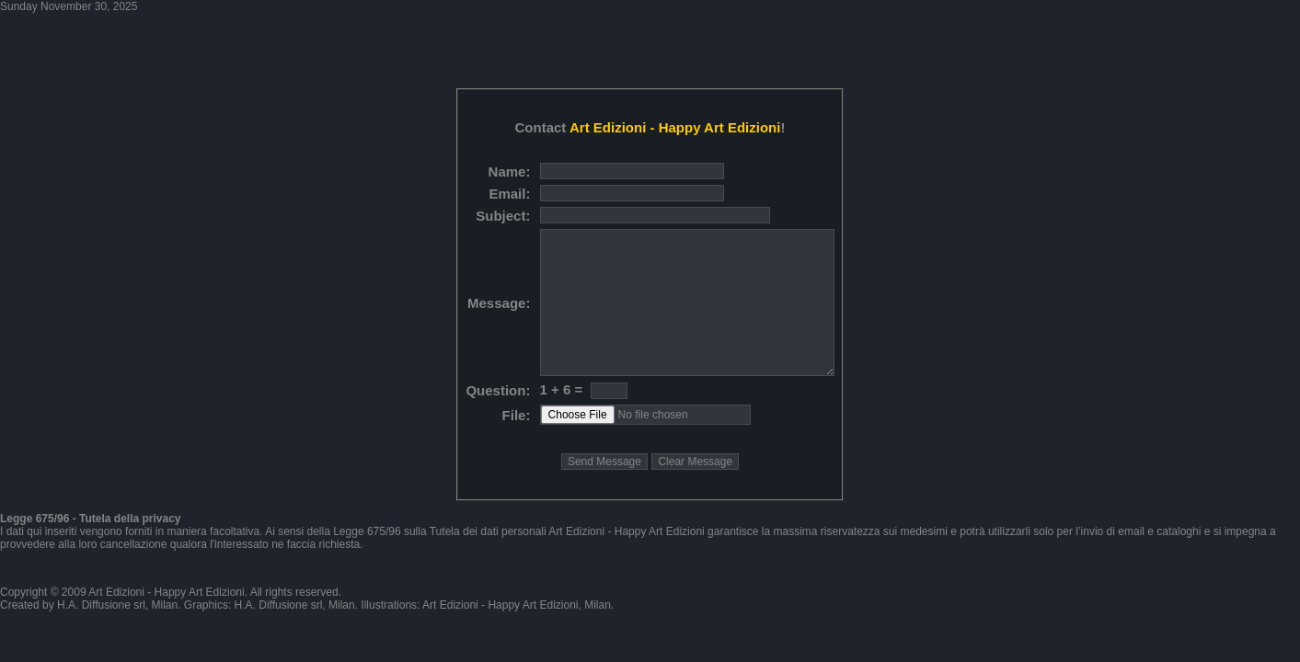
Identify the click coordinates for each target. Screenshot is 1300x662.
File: (516, 415)
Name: (510, 171)
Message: (498, 303)
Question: (498, 390)
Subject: (503, 215)
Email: (509, 193)
